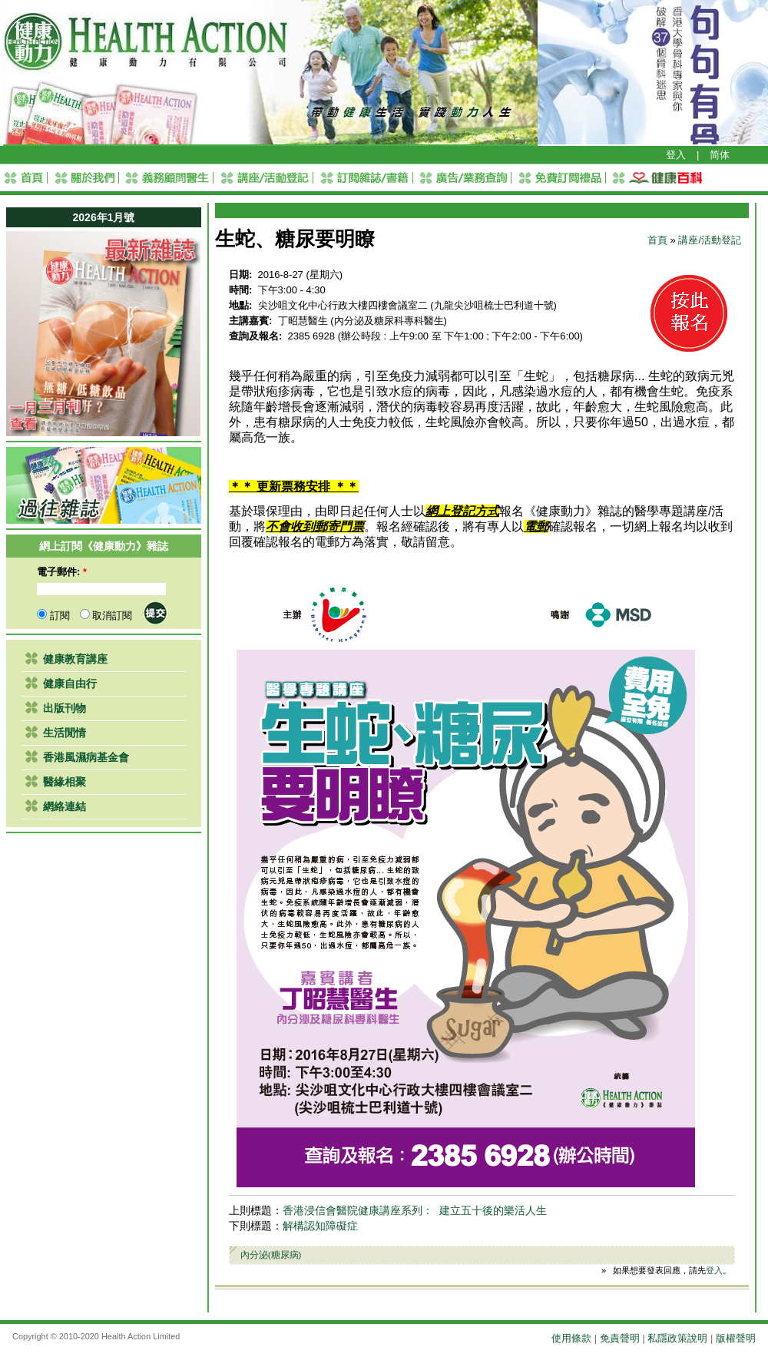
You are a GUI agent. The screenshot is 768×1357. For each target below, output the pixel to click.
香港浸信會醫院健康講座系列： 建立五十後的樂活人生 (415, 1210)
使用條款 (571, 1338)
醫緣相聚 (64, 782)
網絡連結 (64, 806)
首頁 (657, 240)
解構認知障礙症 (320, 1226)
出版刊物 (64, 708)
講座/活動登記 (709, 240)
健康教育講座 (75, 659)
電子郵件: (62, 572)
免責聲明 (620, 1338)
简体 (720, 155)
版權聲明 (736, 1338)
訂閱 (53, 615)
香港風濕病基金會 (86, 757)
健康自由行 (70, 683)
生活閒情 (64, 732)
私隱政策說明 (677, 1338)
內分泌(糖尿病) (271, 1254)
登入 (676, 155)
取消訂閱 (106, 615)
